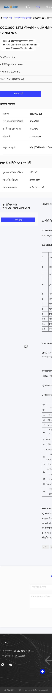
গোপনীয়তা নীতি (9, 690)
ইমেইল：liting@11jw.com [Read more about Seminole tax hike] (13, 656)
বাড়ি (28, 7)
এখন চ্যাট (20, 93)
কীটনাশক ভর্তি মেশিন (23, 18)
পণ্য (38, 7)
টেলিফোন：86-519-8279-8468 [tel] (16, 651)
